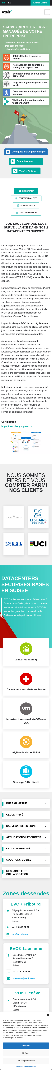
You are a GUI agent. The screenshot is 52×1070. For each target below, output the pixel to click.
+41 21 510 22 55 (21, 971)
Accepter (26, 1045)
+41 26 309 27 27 (20, 927)
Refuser (26, 1053)
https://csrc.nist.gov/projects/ (16, 426)
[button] (47, 1015)
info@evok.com (20, 934)
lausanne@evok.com (24, 978)
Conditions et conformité (26, 1067)
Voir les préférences (26, 1060)
